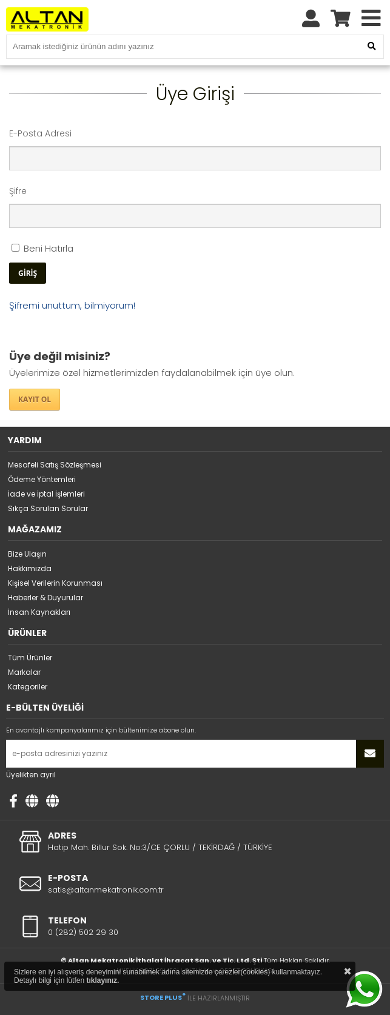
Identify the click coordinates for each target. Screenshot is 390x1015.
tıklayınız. (102, 980)
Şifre (18, 191)
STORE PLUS (163, 997)
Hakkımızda (30, 568)
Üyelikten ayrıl (31, 774)
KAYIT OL (34, 399)
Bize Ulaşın (27, 554)
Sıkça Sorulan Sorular (48, 508)
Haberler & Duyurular (45, 597)
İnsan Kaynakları (39, 612)
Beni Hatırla (42, 248)
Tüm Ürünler (30, 657)
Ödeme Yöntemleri (42, 479)
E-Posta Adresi (40, 133)
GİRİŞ (27, 273)
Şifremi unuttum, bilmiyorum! (72, 305)
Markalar (24, 672)
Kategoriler (27, 687)
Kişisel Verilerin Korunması (55, 583)
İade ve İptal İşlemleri (46, 494)
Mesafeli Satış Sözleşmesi (54, 465)
